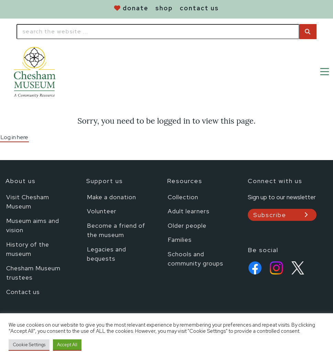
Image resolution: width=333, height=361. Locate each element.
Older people (187, 225)
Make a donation (111, 197)
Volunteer (101, 211)
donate (135, 8)
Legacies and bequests (106, 254)
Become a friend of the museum (116, 230)
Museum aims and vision (32, 225)
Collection (183, 197)
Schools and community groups (195, 259)
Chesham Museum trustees (33, 273)
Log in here (14, 137)
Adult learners (189, 211)
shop (164, 8)
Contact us (23, 292)
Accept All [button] (67, 345)
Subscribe (269, 215)
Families (180, 240)
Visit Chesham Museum (27, 202)
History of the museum (27, 249)
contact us (199, 8)
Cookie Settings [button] (29, 345)
